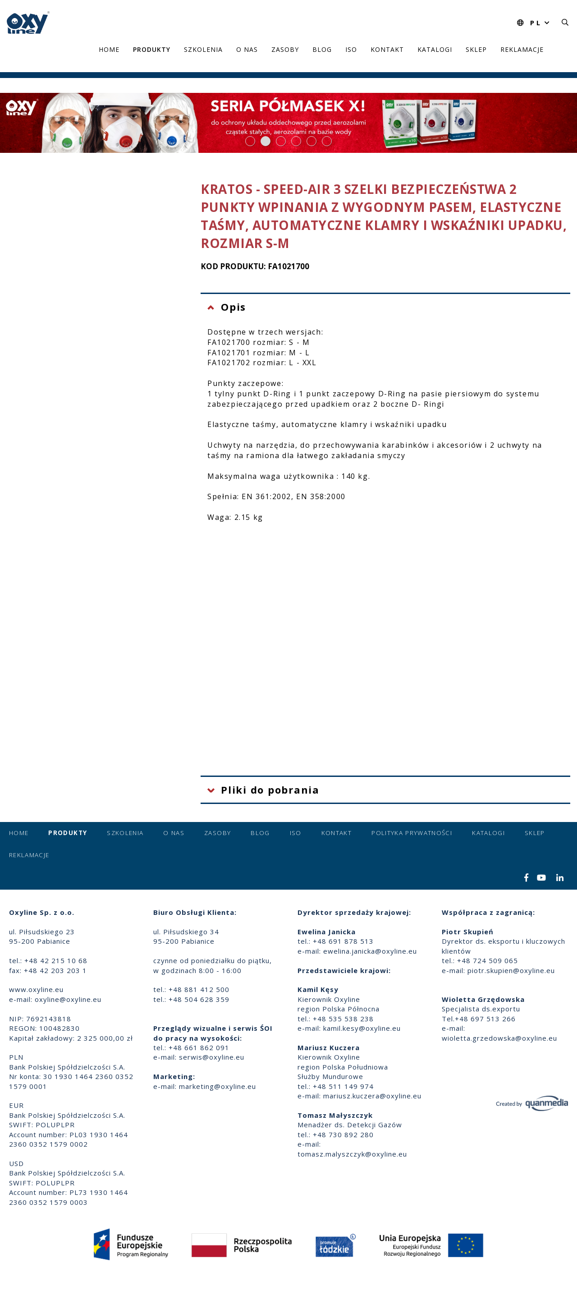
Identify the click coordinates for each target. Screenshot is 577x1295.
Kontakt (387, 49)
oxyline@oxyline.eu (68, 999)
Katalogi (434, 49)
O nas (247, 49)
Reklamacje (522, 49)
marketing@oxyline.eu (217, 1086)
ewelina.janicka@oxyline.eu (370, 950)
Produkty (151, 49)
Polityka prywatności (411, 833)
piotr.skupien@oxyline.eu (511, 970)
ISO (351, 49)
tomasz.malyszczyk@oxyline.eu (352, 1153)
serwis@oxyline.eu (211, 1056)
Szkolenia (203, 49)
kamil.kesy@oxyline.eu (362, 1028)
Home (109, 49)
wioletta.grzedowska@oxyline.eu (499, 1037)
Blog (322, 49)
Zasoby (285, 49)
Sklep (476, 49)
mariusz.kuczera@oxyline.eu (372, 1095)
